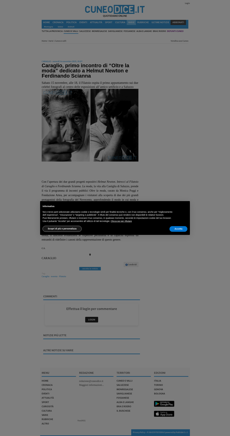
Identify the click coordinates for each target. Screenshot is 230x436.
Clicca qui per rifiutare (121, 221)
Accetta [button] (178, 229)
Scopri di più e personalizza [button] (62, 228)
